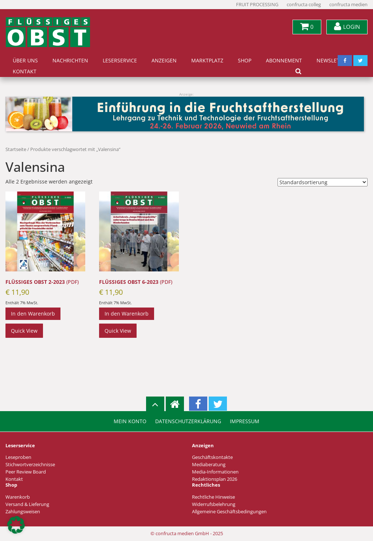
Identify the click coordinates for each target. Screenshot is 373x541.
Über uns (25, 60)
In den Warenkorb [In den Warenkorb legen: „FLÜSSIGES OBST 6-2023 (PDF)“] (127, 313)
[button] (16, 525)
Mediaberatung (208, 464)
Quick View (24, 330)
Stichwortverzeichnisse (30, 464)
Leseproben (18, 457)
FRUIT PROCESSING (257, 4)
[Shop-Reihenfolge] (323, 182)
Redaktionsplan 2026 (214, 479)
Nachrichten (70, 60)
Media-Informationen (215, 472)
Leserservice (120, 60)
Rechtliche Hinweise (213, 497)
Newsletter (333, 60)
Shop (244, 60)
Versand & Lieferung (27, 504)
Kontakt (24, 71)
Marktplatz (207, 60)
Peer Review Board (25, 472)
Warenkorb (17, 497)
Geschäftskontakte (212, 457)
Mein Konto (130, 421)
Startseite (15, 149)
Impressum (244, 421)
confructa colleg (304, 4)
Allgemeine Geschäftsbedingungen (229, 512)
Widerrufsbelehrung (213, 504)
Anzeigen (164, 60)
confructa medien (348, 4)
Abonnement (284, 60)
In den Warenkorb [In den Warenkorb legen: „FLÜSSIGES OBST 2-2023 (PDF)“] (33, 313)
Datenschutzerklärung (188, 421)
